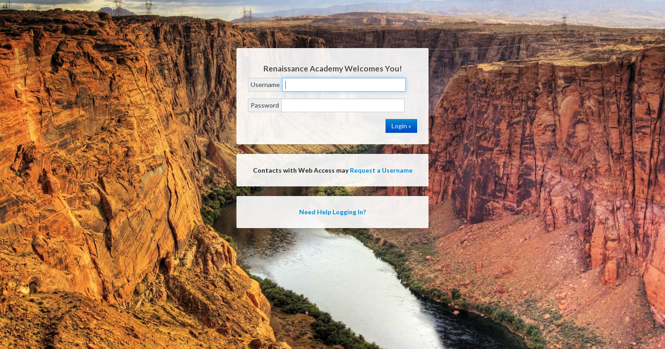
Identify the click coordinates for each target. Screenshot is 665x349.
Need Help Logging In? (332, 212)
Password (265, 105)
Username (265, 84)
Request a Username (381, 170)
